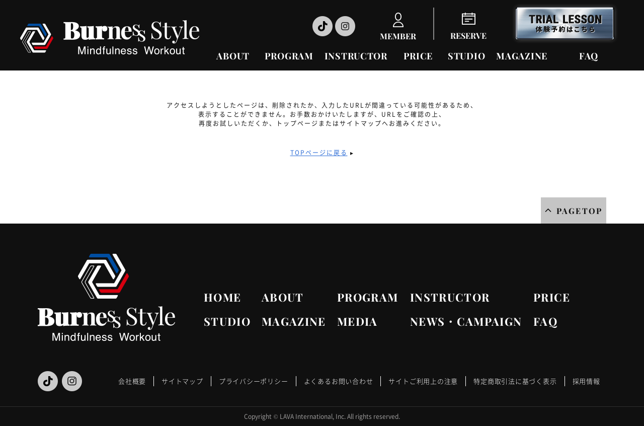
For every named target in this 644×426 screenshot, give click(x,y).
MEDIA (357, 321)
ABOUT (233, 56)
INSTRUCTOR (356, 56)
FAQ (588, 56)
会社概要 (132, 381)
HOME (222, 297)
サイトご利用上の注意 (423, 381)
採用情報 (586, 381)
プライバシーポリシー (253, 381)
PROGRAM (289, 56)
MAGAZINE (521, 56)
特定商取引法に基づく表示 (514, 381)
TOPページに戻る (319, 152)
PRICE (418, 56)
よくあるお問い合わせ (338, 381)
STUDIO (466, 56)
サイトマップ (182, 381)
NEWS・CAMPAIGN (466, 321)
